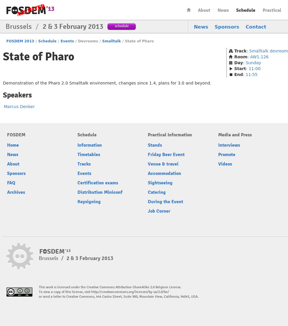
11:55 (251, 74)
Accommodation (164, 173)
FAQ (11, 183)
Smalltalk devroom (268, 51)
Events (67, 41)
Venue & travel (163, 164)
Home (188, 10)
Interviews (229, 145)
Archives (16, 192)
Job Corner (159, 211)
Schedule (245, 10)
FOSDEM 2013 (20, 41)
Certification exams (97, 183)
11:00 (254, 68)
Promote (226, 155)
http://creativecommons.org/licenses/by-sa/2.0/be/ (130, 292)
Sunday (253, 62)
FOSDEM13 (55, 251)
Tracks (84, 164)
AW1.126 (259, 56)
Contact (256, 27)
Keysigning (89, 202)
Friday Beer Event (166, 155)
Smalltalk (111, 41)
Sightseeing (160, 183)
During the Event (165, 202)
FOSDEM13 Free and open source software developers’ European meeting (30, 10)
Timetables (88, 155)
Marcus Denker (19, 106)
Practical (272, 10)
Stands (155, 145)
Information (89, 145)
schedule (122, 26)
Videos (225, 164)
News (223, 10)
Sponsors (227, 27)
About (204, 10)
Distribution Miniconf (100, 192)
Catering (157, 192)
